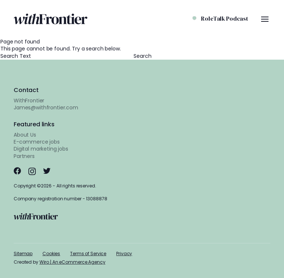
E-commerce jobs (37, 141)
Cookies (51, 253)
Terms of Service (88, 253)
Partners (24, 156)
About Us (25, 134)
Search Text (67, 56)
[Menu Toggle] (264, 19)
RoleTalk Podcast (224, 18)
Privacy (124, 253)
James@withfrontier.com (46, 107)
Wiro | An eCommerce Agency (72, 262)
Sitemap (23, 253)
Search (143, 56)
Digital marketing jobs (41, 148)
